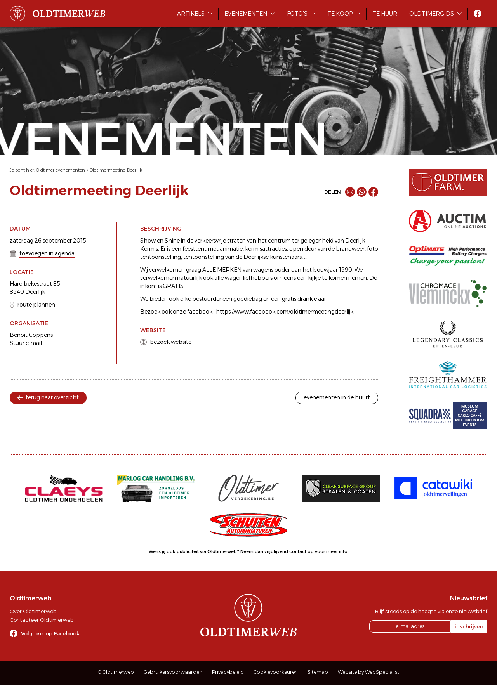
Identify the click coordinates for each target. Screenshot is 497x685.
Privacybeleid (228, 672)
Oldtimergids (431, 13)
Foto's (297, 13)
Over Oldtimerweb (33, 611)
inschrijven (469, 626)
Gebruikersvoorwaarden (173, 672)
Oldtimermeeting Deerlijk (116, 170)
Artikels (191, 13)
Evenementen (245, 13)
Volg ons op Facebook (50, 633)
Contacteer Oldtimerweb (41, 620)
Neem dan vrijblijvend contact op (277, 551)
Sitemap (318, 672)
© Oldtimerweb (116, 672)
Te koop (340, 13)
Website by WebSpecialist (368, 672)
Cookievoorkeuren (276, 672)
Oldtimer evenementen (60, 170)
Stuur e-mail (26, 343)
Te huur (384, 13)
